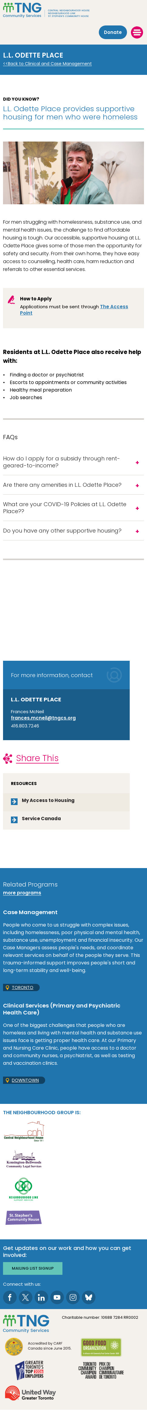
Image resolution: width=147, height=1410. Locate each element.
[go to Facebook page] (10, 1297)
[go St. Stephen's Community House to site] (24, 1217)
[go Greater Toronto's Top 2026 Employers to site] (30, 1371)
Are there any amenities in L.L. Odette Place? (62, 485)
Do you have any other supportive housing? (62, 530)
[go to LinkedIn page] (41, 1297)
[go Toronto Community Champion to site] (101, 1371)
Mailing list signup (33, 1268)
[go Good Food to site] (101, 1348)
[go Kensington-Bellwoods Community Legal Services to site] (24, 1159)
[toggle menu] (137, 32)
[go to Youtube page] (57, 1297)
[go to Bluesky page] (88, 1297)
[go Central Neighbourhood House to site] (24, 1131)
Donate (113, 32)
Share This (37, 758)
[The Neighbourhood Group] (73, 10)
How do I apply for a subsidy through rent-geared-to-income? (61, 462)
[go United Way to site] (30, 1394)
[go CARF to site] (38, 1347)
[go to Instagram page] (73, 1297)
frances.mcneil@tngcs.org (43, 718)
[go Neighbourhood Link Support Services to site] (24, 1188)
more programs (22, 893)
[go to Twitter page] (25, 1297)
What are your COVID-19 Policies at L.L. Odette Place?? (64, 507)
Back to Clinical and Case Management (50, 63)
